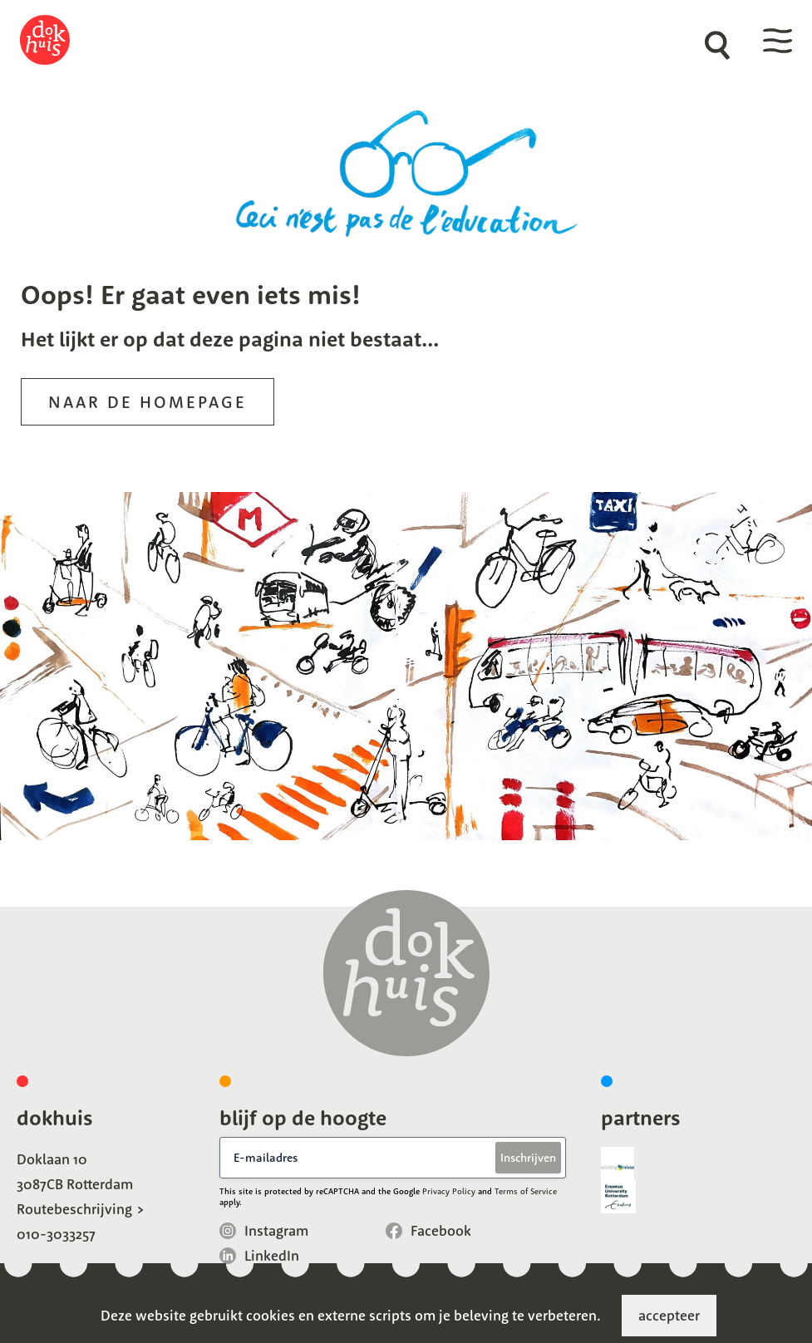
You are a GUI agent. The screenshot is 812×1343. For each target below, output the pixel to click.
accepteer (669, 1315)
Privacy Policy (448, 1191)
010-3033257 (56, 1233)
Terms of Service (526, 1191)
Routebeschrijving (74, 1209)
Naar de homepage (147, 401)
